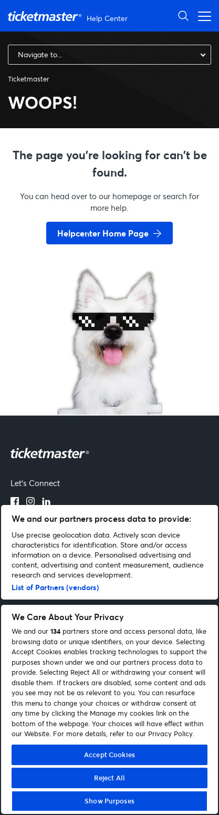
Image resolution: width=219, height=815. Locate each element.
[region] (109, 659)
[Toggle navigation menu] (201, 15)
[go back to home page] (109, 377)
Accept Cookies (109, 754)
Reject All (109, 777)
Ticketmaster (28, 79)
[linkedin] (46, 502)
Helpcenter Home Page (103, 233)
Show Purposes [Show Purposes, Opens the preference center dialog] (109, 801)
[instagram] (30, 502)
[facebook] (15, 502)
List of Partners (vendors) (55, 587)
